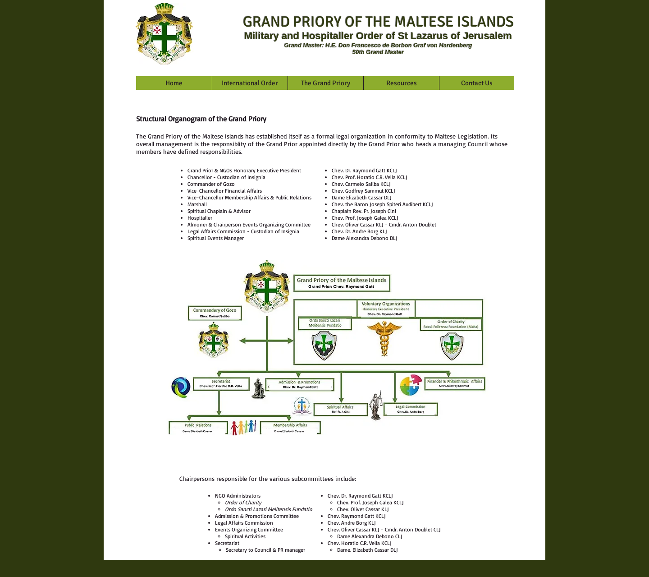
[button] (250, 83)
